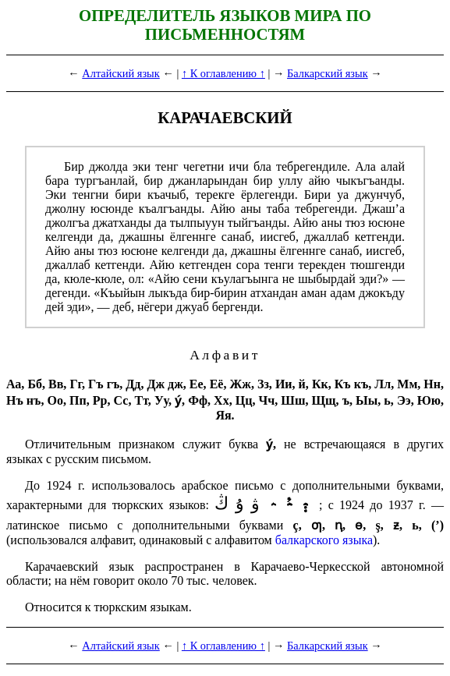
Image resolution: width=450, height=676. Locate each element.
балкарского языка (324, 540)
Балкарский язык (327, 73)
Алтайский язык (120, 73)
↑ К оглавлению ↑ (223, 73)
